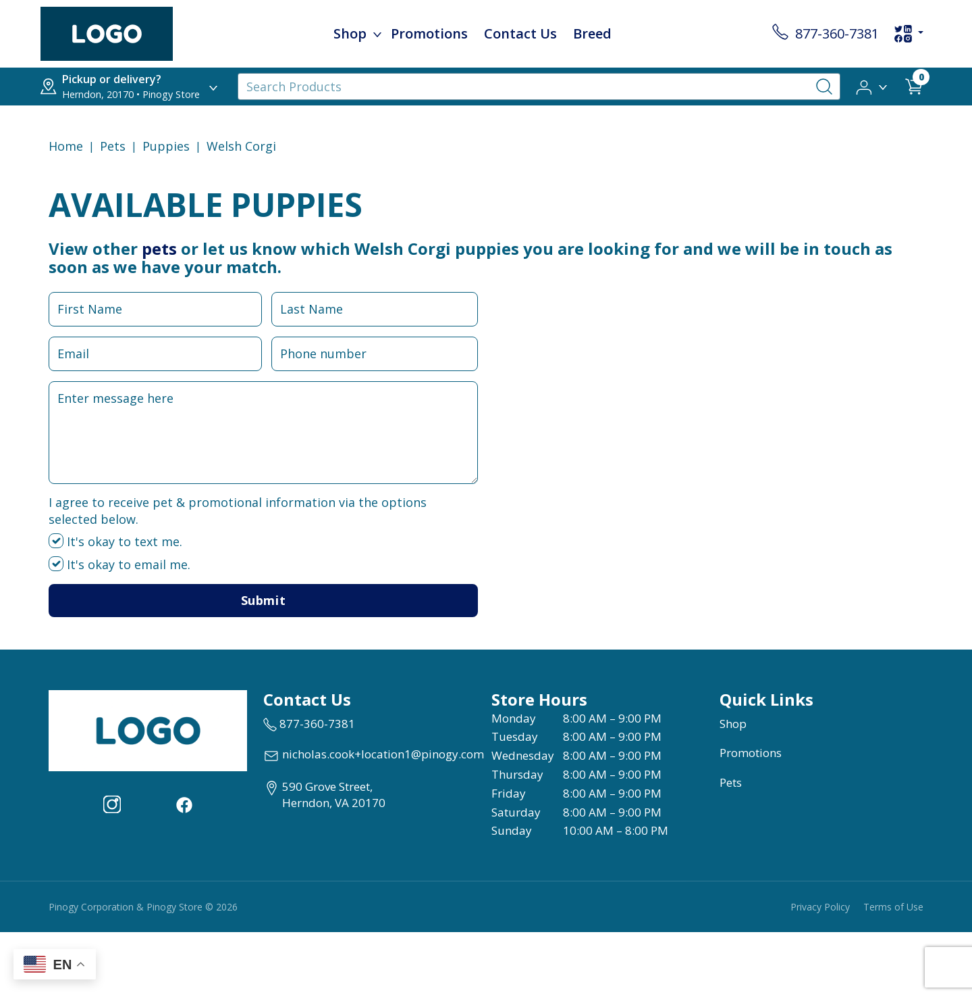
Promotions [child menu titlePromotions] (429, 33)
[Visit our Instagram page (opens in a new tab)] (112, 803)
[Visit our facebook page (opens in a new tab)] (183, 803)
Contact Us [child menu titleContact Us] (520, 33)
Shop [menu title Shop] (350, 33)
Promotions (751, 752)
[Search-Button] (824, 86)
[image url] (106, 32)
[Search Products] (539, 86)
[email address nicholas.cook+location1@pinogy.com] (373, 755)
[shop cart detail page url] (914, 86)
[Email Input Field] (155, 354)
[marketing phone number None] (309, 724)
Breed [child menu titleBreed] (592, 33)
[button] (872, 86)
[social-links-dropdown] (909, 33)
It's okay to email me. (119, 564)
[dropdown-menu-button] (377, 34)
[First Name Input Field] (155, 309)
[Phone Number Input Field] (374, 354)
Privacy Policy (820, 906)
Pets (113, 146)
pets (159, 248)
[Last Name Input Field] (374, 309)
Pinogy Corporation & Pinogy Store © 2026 (143, 906)
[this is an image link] (148, 729)
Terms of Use (893, 906)
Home (66, 146)
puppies (166, 146)
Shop (733, 723)
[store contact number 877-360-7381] (825, 34)
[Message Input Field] (263, 432)
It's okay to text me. (115, 541)
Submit (263, 600)
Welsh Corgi (241, 146)
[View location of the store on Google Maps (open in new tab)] (324, 795)
